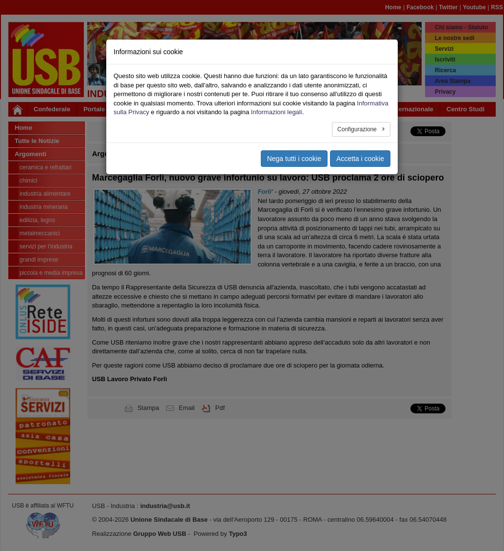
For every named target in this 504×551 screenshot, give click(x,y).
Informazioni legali (276, 112)
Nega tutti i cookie (294, 159)
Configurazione (357, 129)
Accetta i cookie (360, 159)
